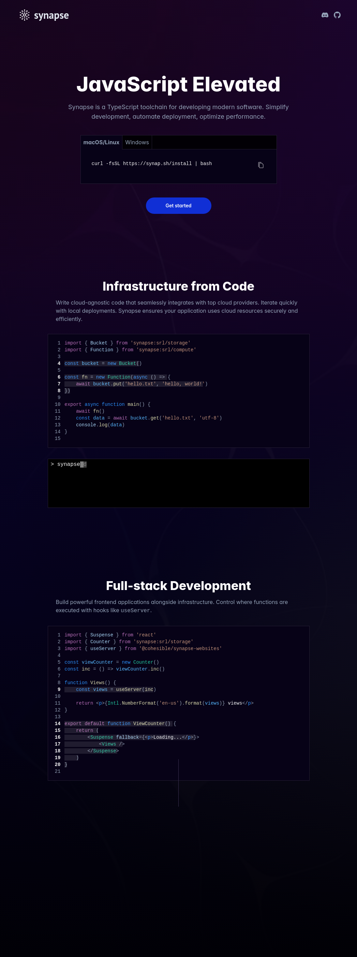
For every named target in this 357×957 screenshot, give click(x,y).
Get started (178, 205)
